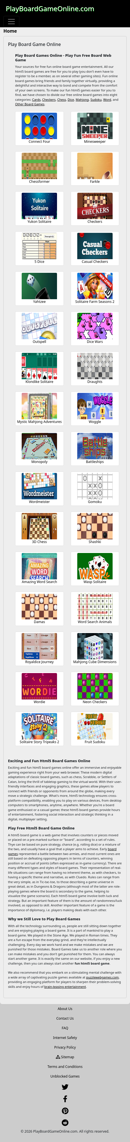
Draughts (94, 381)
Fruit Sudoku (95, 741)
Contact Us (65, 1018)
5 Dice (39, 261)
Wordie (39, 701)
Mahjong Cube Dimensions (95, 661)
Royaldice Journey (39, 661)
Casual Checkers (95, 261)
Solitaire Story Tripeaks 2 (39, 741)
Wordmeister (39, 501)
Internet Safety (65, 1037)
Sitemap (65, 1057)
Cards (36, 99)
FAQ (65, 1028)
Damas (39, 621)
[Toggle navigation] (11, 21)
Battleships (95, 461)
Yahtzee (39, 301)
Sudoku (95, 99)
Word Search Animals (95, 621)
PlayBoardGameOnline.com (50, 8)
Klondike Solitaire (39, 381)
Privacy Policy (65, 1047)
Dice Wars (95, 341)
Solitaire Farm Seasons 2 (94, 301)
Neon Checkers (95, 701)
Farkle (95, 181)
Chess (61, 99)
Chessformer (39, 181)
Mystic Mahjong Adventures (39, 421)
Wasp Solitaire (95, 581)
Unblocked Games (65, 1076)
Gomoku (95, 501)
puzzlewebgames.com (102, 977)
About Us (65, 1008)
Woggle (95, 421)
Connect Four (39, 141)
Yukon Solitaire (39, 221)
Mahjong (82, 99)
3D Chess (39, 541)
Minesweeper (95, 141)
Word (107, 99)
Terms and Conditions (65, 1066)
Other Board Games (29, 104)
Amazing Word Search (39, 581)
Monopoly (39, 461)
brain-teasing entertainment (65, 986)
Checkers (49, 99)
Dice (71, 99)
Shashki (95, 541)
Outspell (39, 341)
